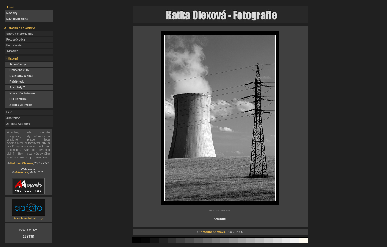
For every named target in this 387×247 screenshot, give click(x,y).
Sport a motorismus (19, 33)
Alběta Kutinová (17, 123)
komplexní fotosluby (28, 218)
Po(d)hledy (14, 81)
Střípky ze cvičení (19, 104)
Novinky (11, 13)
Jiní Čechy (15, 64)
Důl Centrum (16, 99)
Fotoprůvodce (15, 39)
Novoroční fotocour (20, 93)
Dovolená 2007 (17, 70)
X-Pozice (11, 51)
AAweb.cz (21, 172)
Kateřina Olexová (21, 163)
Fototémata (13, 45)
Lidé (8, 112)
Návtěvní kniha (16, 18)
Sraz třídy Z (16, 87)
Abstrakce (12, 118)
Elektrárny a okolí (19, 75)
